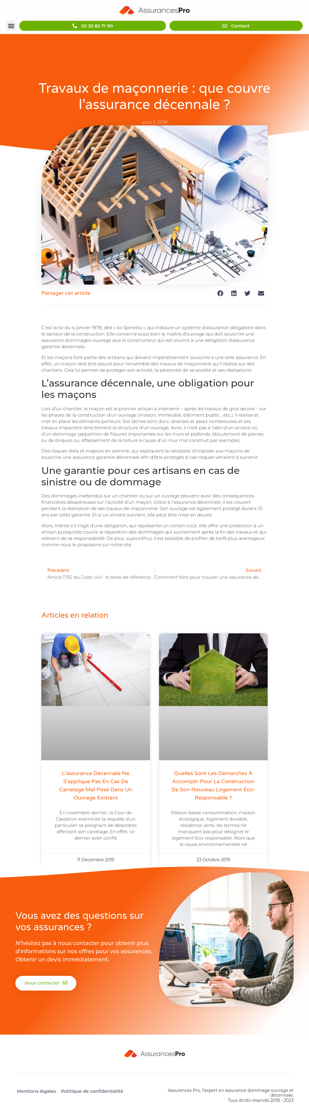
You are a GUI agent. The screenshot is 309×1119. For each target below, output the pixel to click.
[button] (11, 26)
